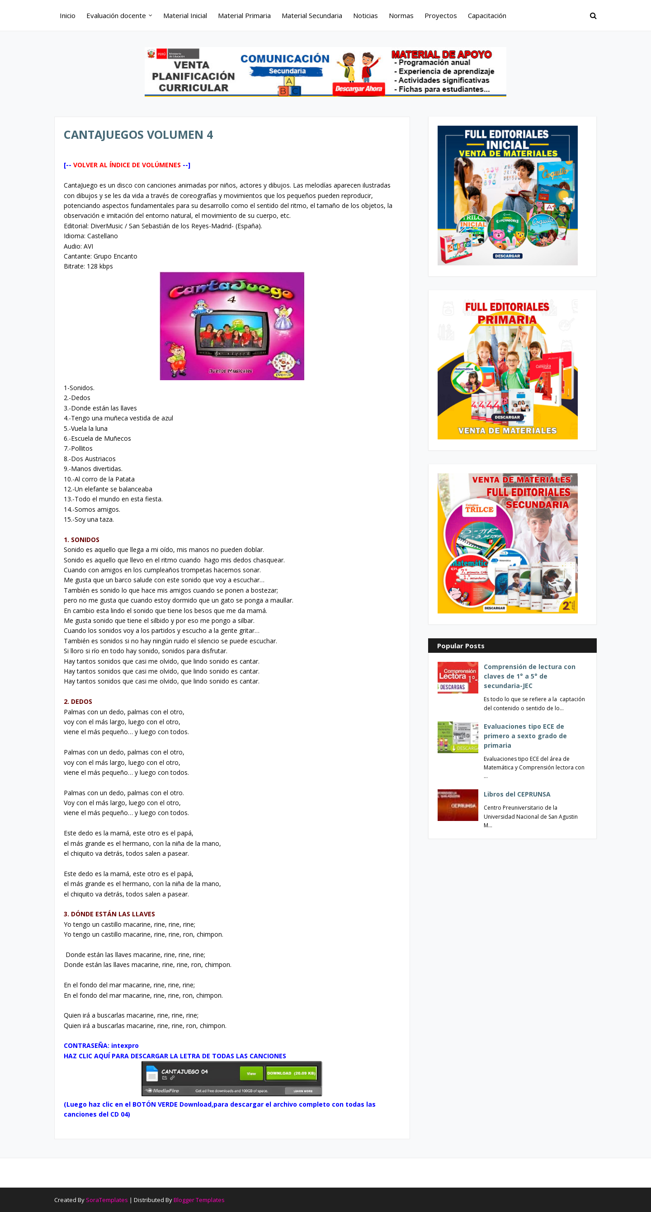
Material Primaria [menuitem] (244, 15)
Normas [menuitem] (401, 15)
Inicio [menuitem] (67, 15)
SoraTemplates (107, 1200)
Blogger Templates (199, 1200)
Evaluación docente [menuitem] (116, 15)
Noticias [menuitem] (365, 15)
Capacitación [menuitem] (487, 15)
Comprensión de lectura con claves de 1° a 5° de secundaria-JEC (530, 676)
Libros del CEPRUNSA (517, 794)
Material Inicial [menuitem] (185, 15)
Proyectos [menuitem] (441, 15)
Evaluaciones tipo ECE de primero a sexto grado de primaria (525, 736)
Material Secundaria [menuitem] (312, 15)
